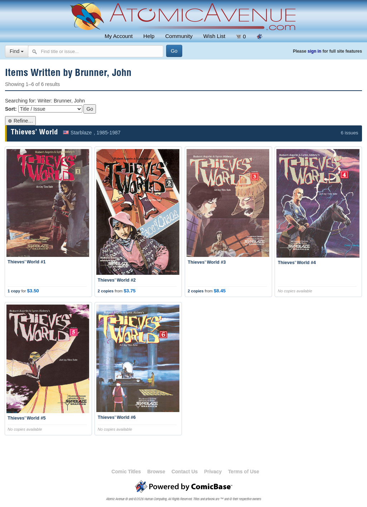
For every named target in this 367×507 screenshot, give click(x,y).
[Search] (174, 51)
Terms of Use (243, 471)
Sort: (11, 109)
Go (89, 109)
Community (178, 36)
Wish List (214, 36)
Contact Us (185, 471)
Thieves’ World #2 (117, 280)
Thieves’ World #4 (297, 262)
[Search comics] (95, 51)
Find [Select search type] (17, 51)
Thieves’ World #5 (26, 418)
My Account (118, 36)
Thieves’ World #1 (26, 261)
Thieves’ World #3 (207, 262)
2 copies (106, 291)
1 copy (14, 291)
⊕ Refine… (20, 121)
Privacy (213, 471)
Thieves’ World (34, 133)
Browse (156, 471)
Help (148, 36)
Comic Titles (126, 471)
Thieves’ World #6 (117, 417)
